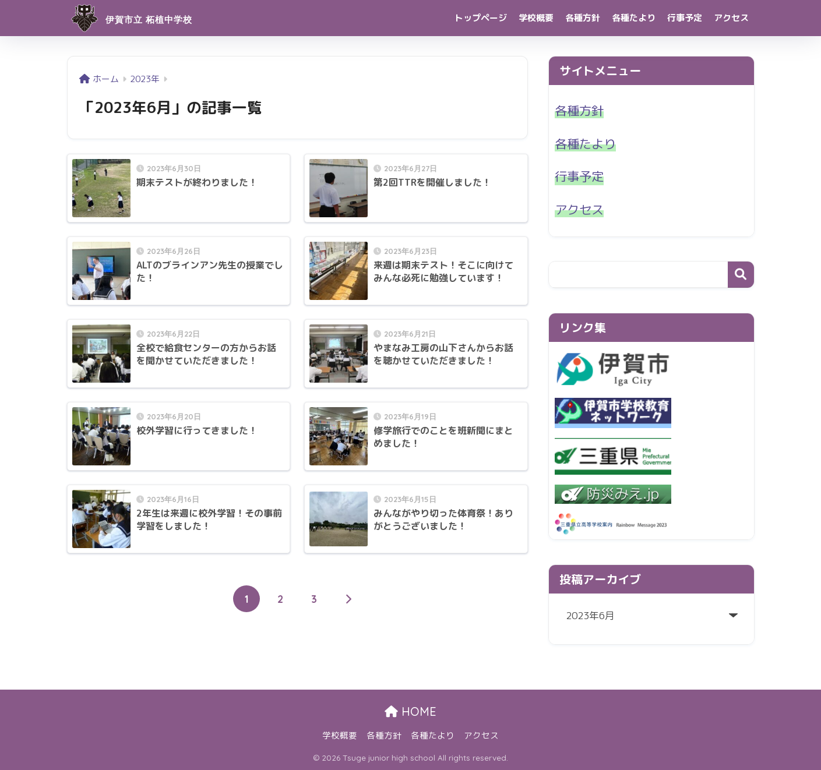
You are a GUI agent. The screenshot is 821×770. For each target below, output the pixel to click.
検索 (741, 275)
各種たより (634, 18)
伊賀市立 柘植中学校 (153, 17)
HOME (410, 711)
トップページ (480, 18)
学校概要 (536, 18)
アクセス (731, 18)
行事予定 (684, 18)
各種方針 (582, 18)
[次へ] (347, 598)
